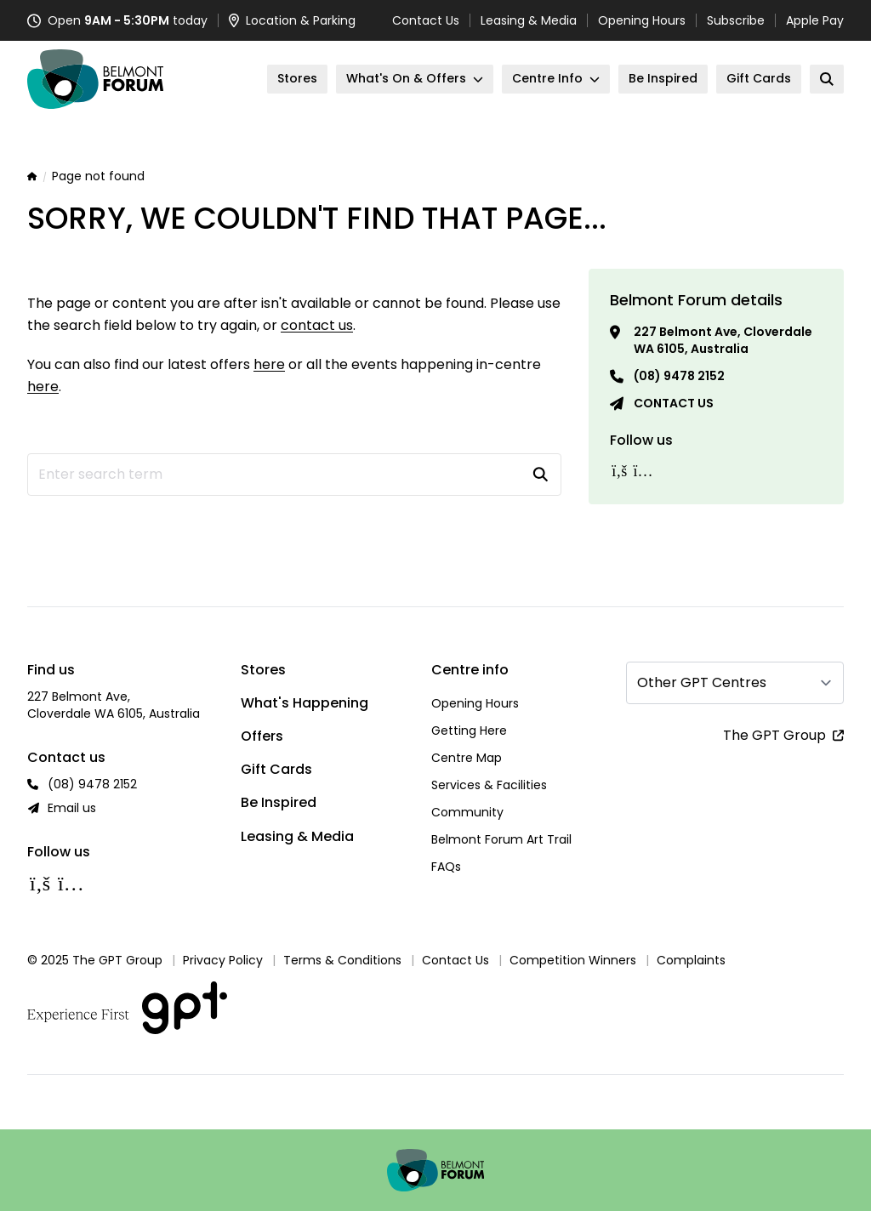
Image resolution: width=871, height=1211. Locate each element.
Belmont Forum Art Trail (501, 839)
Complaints (691, 960)
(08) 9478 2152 (679, 375)
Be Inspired (278, 802)
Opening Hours (642, 20)
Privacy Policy (223, 960)
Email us (72, 807)
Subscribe (736, 20)
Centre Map (466, 757)
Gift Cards (276, 769)
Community (467, 812)
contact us (317, 325)
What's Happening (304, 703)
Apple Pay (815, 20)
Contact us (674, 403)
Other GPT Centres (701, 682)
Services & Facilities (489, 784)
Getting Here (469, 730)
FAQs (446, 866)
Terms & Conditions (342, 960)
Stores (263, 670)
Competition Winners (573, 960)
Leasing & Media (529, 20)
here (269, 364)
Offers (262, 736)
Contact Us (425, 20)
